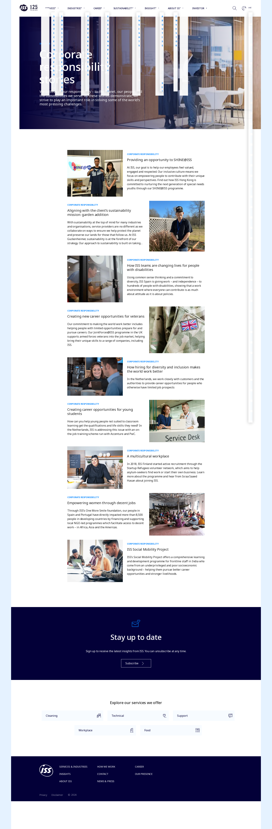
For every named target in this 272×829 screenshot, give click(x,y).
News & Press (105, 781)
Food (170, 731)
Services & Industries (73, 766)
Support (202, 717)
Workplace (104, 731)
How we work (106, 766)
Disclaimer (57, 795)
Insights (65, 774)
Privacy (43, 795)
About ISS (65, 781)
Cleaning (71, 717)
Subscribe (135, 663)
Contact (102, 774)
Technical (137, 717)
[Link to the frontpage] (28, 10)
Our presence (143, 774)
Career (139, 766)
